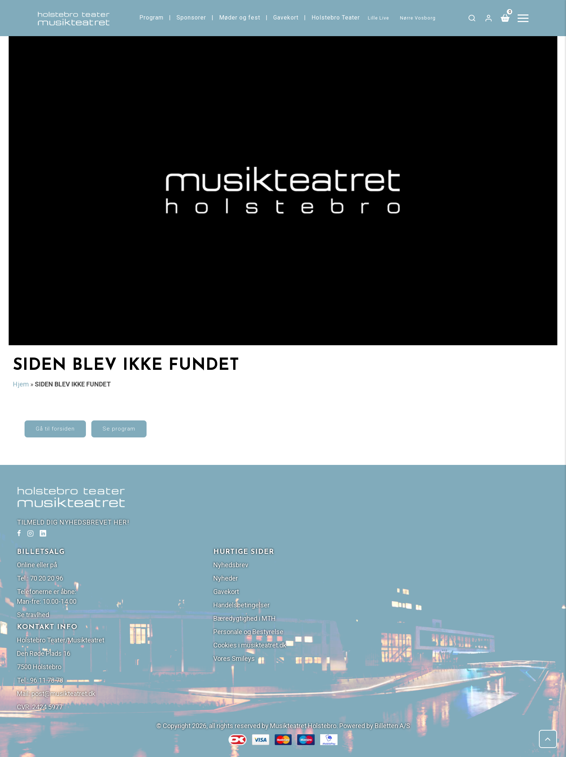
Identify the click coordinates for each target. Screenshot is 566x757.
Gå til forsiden (71, 434)
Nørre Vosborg (419, 18)
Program (152, 17)
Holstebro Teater (336, 17)
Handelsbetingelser (451, 557)
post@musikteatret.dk (335, 646)
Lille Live (379, 18)
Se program (134, 434)
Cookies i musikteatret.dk (459, 597)
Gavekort (286, 17)
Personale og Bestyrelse (458, 584)
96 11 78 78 (318, 632)
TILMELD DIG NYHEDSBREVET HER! (75, 532)
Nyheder (435, 530)
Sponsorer (192, 17)
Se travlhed (304, 567)
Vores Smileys (444, 611)
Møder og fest (240, 17)
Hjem (21, 384)
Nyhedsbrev (440, 517)
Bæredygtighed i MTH (454, 570)
